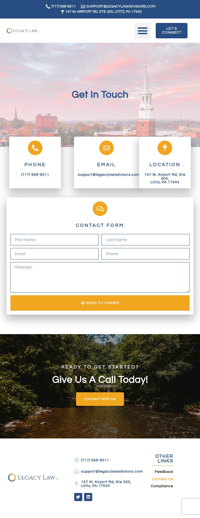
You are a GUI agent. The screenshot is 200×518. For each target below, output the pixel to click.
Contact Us (162, 480)
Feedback (164, 473)
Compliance (162, 488)
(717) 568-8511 (35, 175)
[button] (143, 31)
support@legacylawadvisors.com (109, 175)
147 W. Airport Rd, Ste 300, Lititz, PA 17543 (164, 178)
